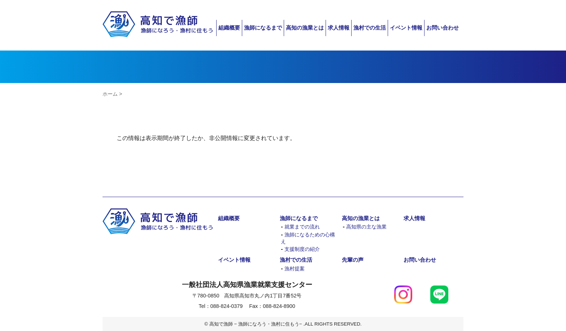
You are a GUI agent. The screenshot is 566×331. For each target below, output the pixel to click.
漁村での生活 (369, 28)
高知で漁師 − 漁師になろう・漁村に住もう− (158, 24)
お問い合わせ (442, 28)
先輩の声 (352, 260)
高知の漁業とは (305, 28)
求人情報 (338, 28)
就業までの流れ (302, 227)
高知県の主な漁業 (366, 227)
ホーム (110, 94)
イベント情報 (406, 28)
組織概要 (229, 28)
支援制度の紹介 (302, 249)
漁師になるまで (263, 28)
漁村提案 (294, 268)
